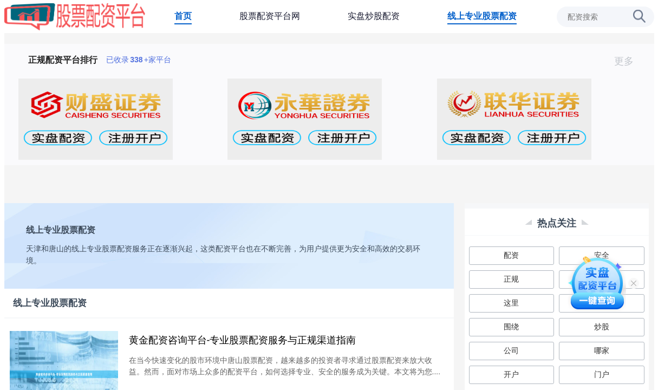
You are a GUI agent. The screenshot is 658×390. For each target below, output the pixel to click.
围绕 (511, 326)
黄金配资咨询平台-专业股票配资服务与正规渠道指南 (242, 340)
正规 (511, 279)
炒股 (601, 326)
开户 (511, 374)
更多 (628, 61)
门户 (601, 374)
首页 (183, 16)
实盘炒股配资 (374, 16)
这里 (511, 302)
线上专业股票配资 (482, 16)
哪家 (601, 350)
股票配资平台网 (269, 16)
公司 (511, 350)
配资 (511, 255)
